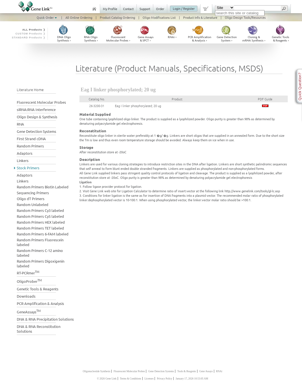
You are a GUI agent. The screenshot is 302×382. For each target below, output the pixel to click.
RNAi (219, 371)
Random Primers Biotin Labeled (43, 186)
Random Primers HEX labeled (41, 222)
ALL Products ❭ (34, 29)
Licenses (149, 378)
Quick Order (47, 17)
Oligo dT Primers (30, 198)
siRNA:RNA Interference (36, 109)
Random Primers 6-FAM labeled (43, 233)
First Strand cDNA (31, 138)
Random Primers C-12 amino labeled (40, 253)
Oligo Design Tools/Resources (245, 17)
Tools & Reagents (186, 371)
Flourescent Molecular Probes (129, 371)
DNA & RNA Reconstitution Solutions (38, 329)
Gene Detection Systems (36, 131)
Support (145, 8)
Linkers (23, 160)
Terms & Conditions (130, 378)
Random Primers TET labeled (40, 228)
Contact (128, 8)
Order (160, 8)
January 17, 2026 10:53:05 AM (192, 378)
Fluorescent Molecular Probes (41, 102)
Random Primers (30, 145)
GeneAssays (29, 311)
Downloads (26, 296)
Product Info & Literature (200, 17)
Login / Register (184, 8)
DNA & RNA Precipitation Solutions (45, 319)
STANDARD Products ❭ (29, 37)
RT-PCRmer (28, 272)
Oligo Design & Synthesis (37, 116)
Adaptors (24, 153)
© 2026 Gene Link (107, 378)
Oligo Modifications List (159, 17)
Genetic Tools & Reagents (37, 288)
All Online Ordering (78, 17)
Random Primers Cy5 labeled (40, 216)
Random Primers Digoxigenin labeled (40, 263)
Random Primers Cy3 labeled (40, 210)
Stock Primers (28, 167)
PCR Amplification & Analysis (40, 303)
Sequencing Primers (33, 192)
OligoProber (29, 281)
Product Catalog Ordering (117, 17)
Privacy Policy (164, 378)
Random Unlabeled (32, 204)
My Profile (110, 8)
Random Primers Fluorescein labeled (40, 242)
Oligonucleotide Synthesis (96, 371)
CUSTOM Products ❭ (30, 33)
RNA (20, 124)
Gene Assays (206, 371)
